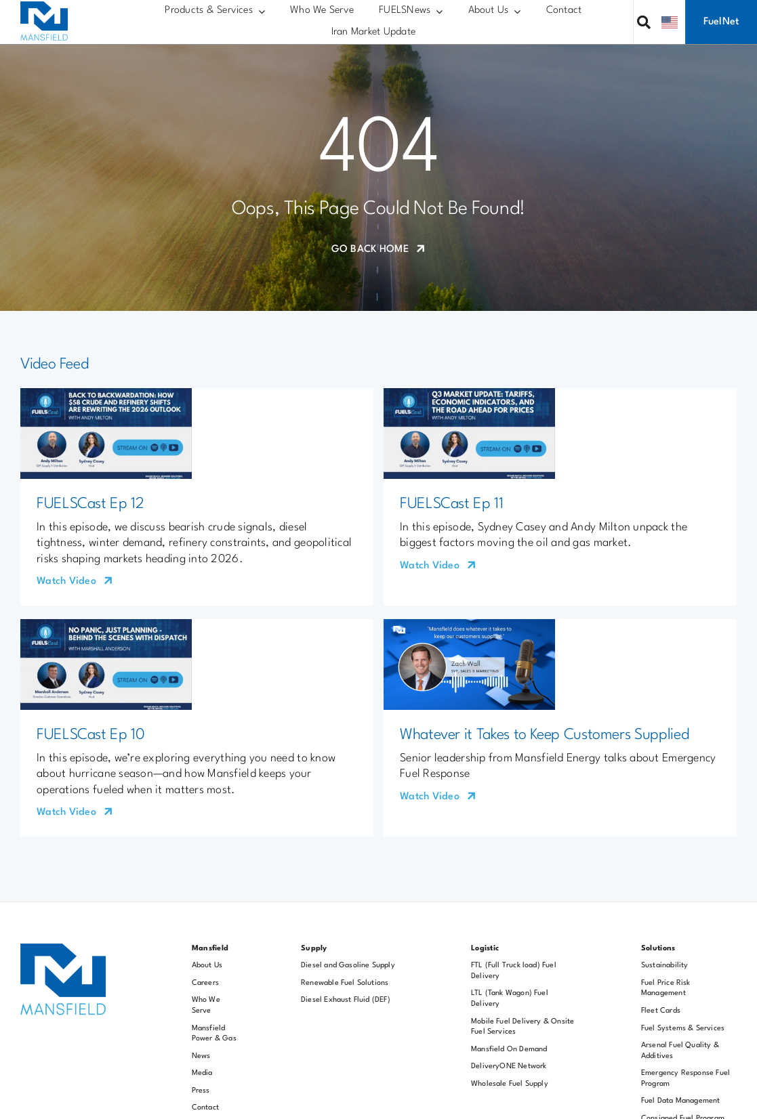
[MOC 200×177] (44, 7)
